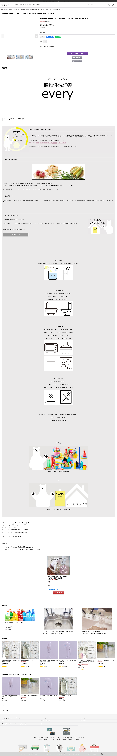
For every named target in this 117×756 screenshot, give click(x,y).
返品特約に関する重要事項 (47, 47)
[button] (60, 5)
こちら (94, 754)
